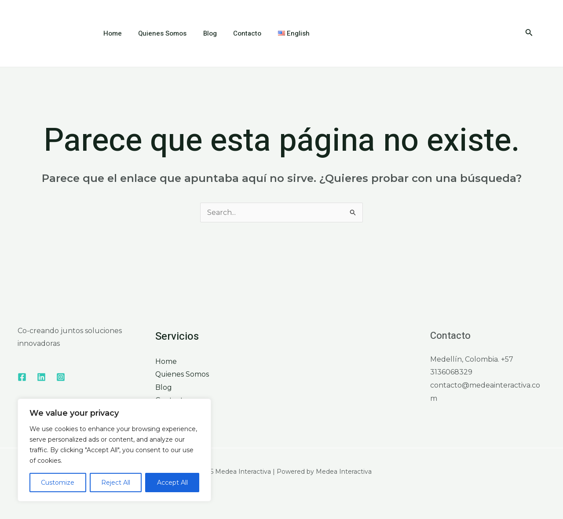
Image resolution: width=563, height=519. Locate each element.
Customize (57, 482)
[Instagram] (60, 377)
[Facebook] (22, 377)
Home (111, 33)
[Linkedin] (41, 377)
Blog (201, 33)
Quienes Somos (157, 33)
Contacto (236, 33)
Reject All (115, 482)
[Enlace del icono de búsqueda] (529, 33)
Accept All (172, 482)
